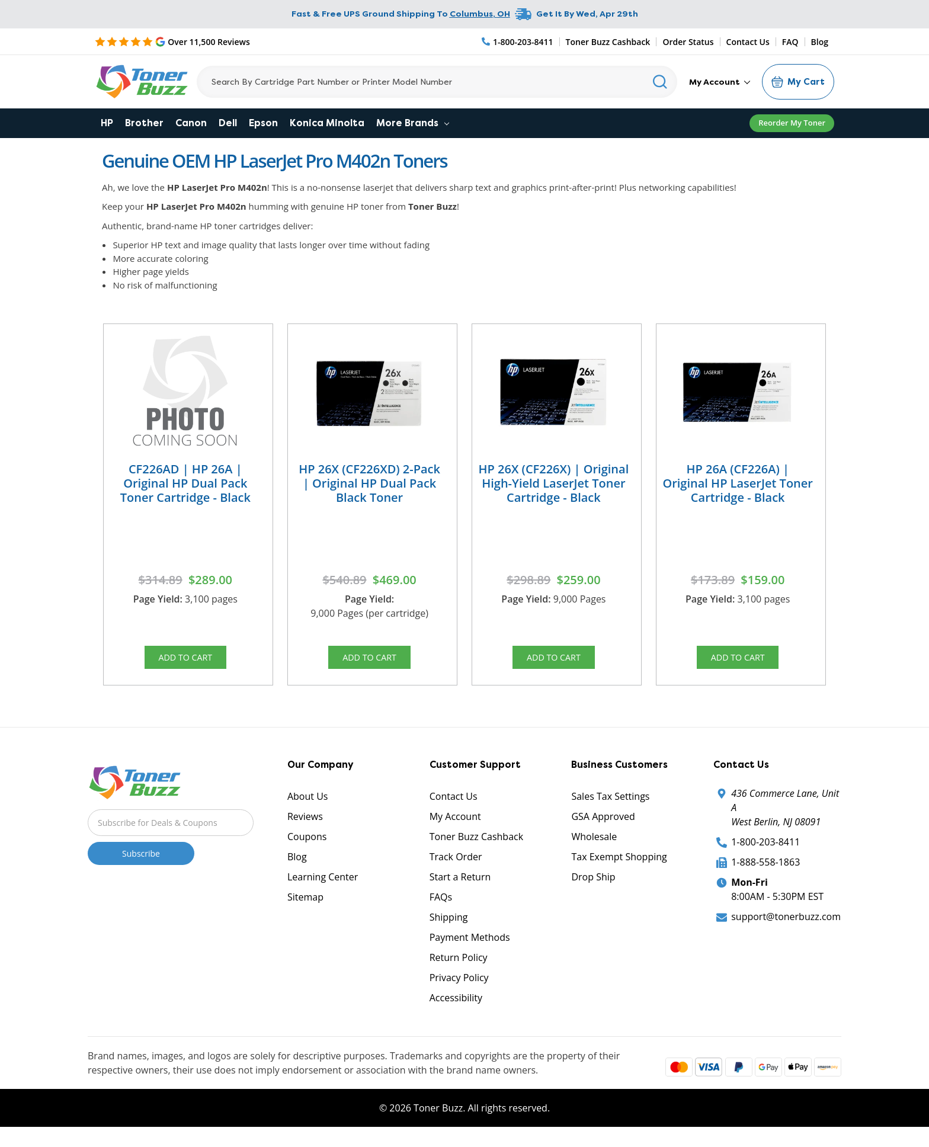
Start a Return (460, 886)
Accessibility (456, 1007)
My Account (719, 81)
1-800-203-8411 (765, 851)
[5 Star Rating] (172, 41)
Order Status (687, 41)
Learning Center (322, 886)
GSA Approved (603, 826)
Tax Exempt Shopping (619, 866)
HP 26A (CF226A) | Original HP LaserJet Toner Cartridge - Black (737, 483)
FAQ (790, 41)
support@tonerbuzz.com (786, 926)
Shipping (449, 927)
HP (107, 123)
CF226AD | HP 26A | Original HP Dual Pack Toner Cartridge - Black (185, 483)
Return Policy (459, 967)
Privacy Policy (459, 987)
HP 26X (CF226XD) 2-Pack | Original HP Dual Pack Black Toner (369, 483)
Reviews (305, 826)
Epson (263, 123)
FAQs (441, 907)
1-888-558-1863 (765, 872)
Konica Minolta (327, 123)
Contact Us (748, 41)
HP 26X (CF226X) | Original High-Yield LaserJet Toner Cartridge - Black (554, 483)
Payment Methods (470, 947)
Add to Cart (185, 660)
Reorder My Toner (791, 122)
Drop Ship (593, 886)
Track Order (456, 866)
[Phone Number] (518, 41)
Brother (144, 123)
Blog (819, 41)
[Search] (437, 82)
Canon (191, 123)
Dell (228, 123)
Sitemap (305, 907)
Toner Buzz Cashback (608, 41)
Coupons (306, 846)
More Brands (412, 123)
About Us (307, 806)
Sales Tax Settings (610, 806)
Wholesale (594, 846)
